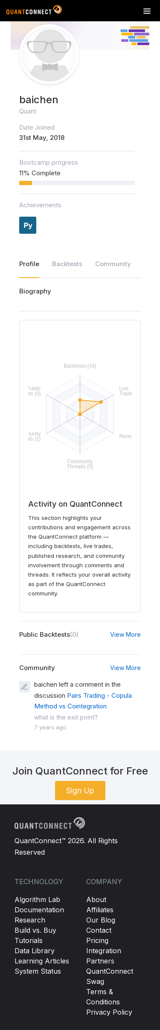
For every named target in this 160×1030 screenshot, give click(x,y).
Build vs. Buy (35, 930)
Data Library (35, 950)
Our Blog (100, 920)
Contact (98, 930)
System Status (38, 971)
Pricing (97, 940)
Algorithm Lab (37, 899)
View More (125, 634)
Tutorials (29, 940)
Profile (29, 264)
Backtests (67, 264)
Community (113, 264)
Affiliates (99, 909)
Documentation (39, 909)
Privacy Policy (109, 1012)
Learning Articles (42, 961)
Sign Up (80, 790)
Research (30, 920)
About (96, 899)
